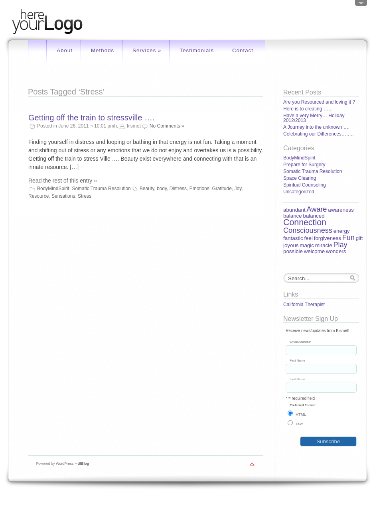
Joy (237, 188)
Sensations (63, 196)
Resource (38, 196)
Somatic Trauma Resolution (101, 188)
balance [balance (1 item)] (292, 216)
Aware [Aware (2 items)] (316, 209)
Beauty (147, 188)
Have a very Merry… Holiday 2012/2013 (313, 118)
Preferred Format (303, 405)
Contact (242, 50)
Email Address (300, 342)
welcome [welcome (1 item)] (314, 251)
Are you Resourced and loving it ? (319, 102)
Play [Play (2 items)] (340, 245)
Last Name (297, 379)
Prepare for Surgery (304, 164)
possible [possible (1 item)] (293, 251)
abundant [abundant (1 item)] (294, 210)
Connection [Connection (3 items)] (304, 222)
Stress (84, 196)
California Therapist (304, 304)
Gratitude (221, 188)
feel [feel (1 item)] (308, 238)
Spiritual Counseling (304, 185)
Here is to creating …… (308, 109)
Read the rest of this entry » (62, 180)
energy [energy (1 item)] (342, 231)
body (162, 188)
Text (299, 424)
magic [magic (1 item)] (307, 245)
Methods (102, 50)
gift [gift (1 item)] (359, 238)
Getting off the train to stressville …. (91, 117)
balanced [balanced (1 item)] (313, 216)
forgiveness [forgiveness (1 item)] (327, 238)
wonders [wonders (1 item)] (336, 251)
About (65, 50)
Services (147, 50)
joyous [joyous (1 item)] (291, 245)
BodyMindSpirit (53, 188)
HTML (301, 414)
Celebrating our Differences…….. (318, 134)
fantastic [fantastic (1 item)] (293, 238)
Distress (178, 188)
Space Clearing (299, 178)
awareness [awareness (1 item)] (340, 210)
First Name (297, 360)
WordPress (64, 464)
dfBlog (83, 464)
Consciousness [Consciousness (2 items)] (307, 230)
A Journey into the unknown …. (316, 127)
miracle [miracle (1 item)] (323, 245)
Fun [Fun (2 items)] (348, 238)
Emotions (199, 188)
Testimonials (197, 50)
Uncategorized (298, 192)
